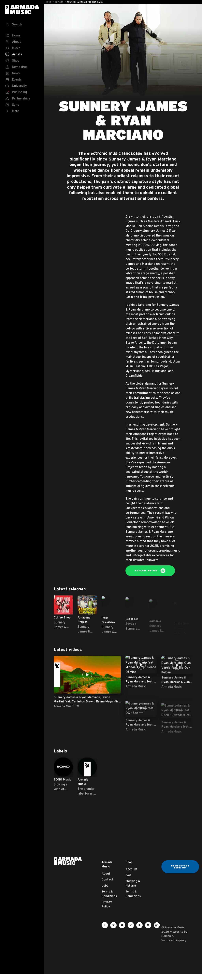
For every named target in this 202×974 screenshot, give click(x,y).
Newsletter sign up (180, 867)
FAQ (128, 875)
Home (48, 2)
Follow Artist (150, 570)
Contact (107, 879)
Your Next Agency (173, 940)
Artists (59, 2)
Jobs (105, 885)
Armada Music (22, 9)
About (106, 873)
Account (131, 869)
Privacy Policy (107, 904)
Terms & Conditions (109, 894)
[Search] (22, 24)
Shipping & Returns (132, 883)
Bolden (166, 936)
